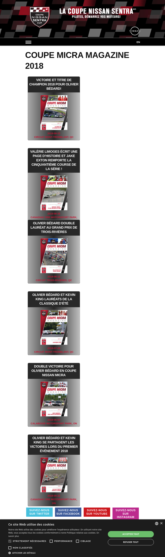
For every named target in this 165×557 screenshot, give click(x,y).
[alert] (82, 538)
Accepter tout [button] (130, 534)
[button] (56, 553)
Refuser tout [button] (130, 542)
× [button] (161, 523)
